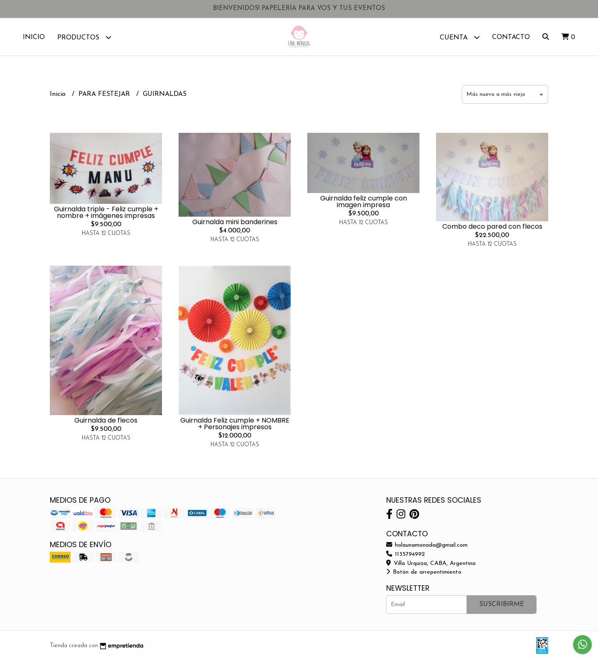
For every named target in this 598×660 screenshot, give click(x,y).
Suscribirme (501, 604)
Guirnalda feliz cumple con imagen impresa (363, 201)
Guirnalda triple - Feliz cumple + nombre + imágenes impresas (106, 212)
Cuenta (460, 37)
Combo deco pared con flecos (492, 226)
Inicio (34, 37)
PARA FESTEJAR (105, 94)
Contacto (511, 37)
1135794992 (405, 554)
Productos (84, 37)
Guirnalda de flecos (105, 420)
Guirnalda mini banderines (234, 222)
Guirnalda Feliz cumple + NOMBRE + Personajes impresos (234, 424)
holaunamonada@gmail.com (427, 545)
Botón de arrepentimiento (423, 572)
